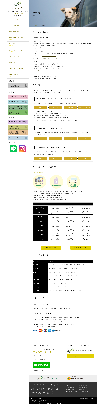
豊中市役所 (36, 74)
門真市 (52, 389)
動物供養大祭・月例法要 (18, 38)
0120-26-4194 (18, 14)
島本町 (56, 387)
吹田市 (57, 389)
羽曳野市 (41, 391)
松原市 (52, 391)
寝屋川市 (47, 389)
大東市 (37, 390)
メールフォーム (37, 70)
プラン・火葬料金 (18, 26)
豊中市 (42, 390)
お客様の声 (18, 63)
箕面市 (51, 387)
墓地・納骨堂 (18, 44)
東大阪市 (48, 390)
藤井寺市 (47, 391)
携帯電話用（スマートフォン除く (51, 58)
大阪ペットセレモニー (18, 5)
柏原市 (35, 391)
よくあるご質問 (18, 75)
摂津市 (32, 390)
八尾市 (57, 391)
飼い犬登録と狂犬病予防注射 (49, 48)
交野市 (36, 389)
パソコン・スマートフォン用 (50, 56)
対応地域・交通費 (18, 32)
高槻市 (41, 387)
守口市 (53, 390)
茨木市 (46, 387)
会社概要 (80, 398)
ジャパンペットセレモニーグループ (81, 356)
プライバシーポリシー (89, 398)
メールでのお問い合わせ (18, 69)
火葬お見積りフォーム (18, 51)
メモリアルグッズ (18, 57)
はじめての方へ (18, 20)
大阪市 (32, 387)
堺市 (37, 387)
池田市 (41, 389)
